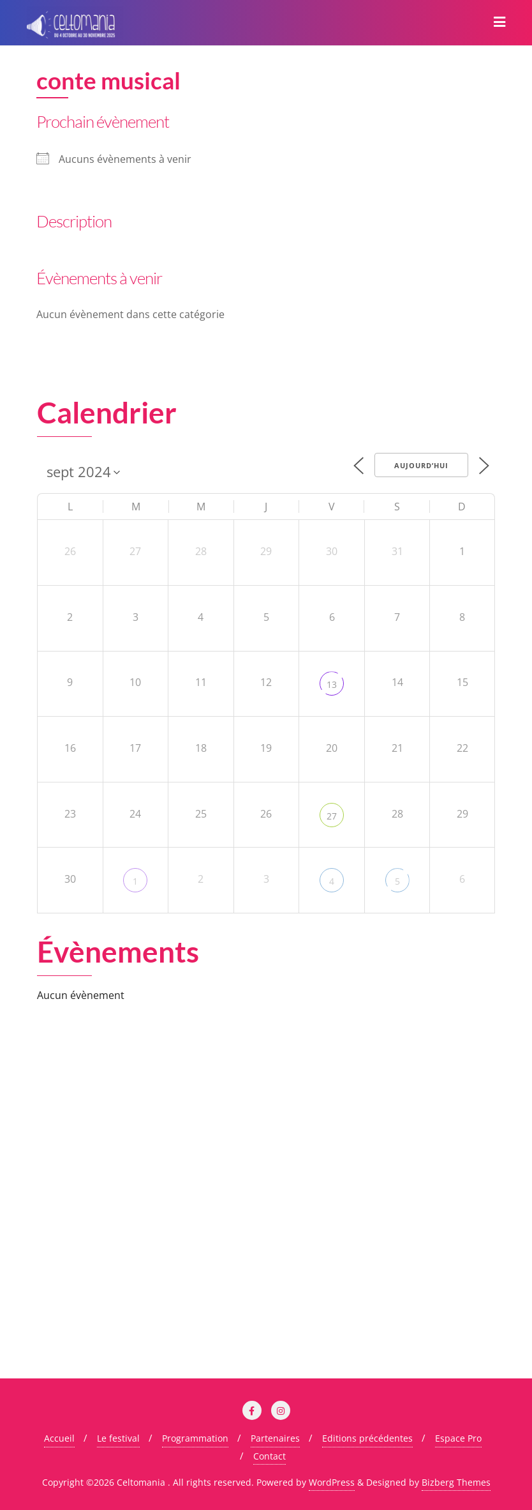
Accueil (59, 1438)
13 (332, 684)
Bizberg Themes (456, 1482)
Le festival (118, 1438)
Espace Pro (458, 1438)
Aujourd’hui (421, 465)
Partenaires (275, 1438)
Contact (269, 1456)
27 (332, 816)
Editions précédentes (367, 1438)
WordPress (332, 1482)
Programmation (195, 1438)
